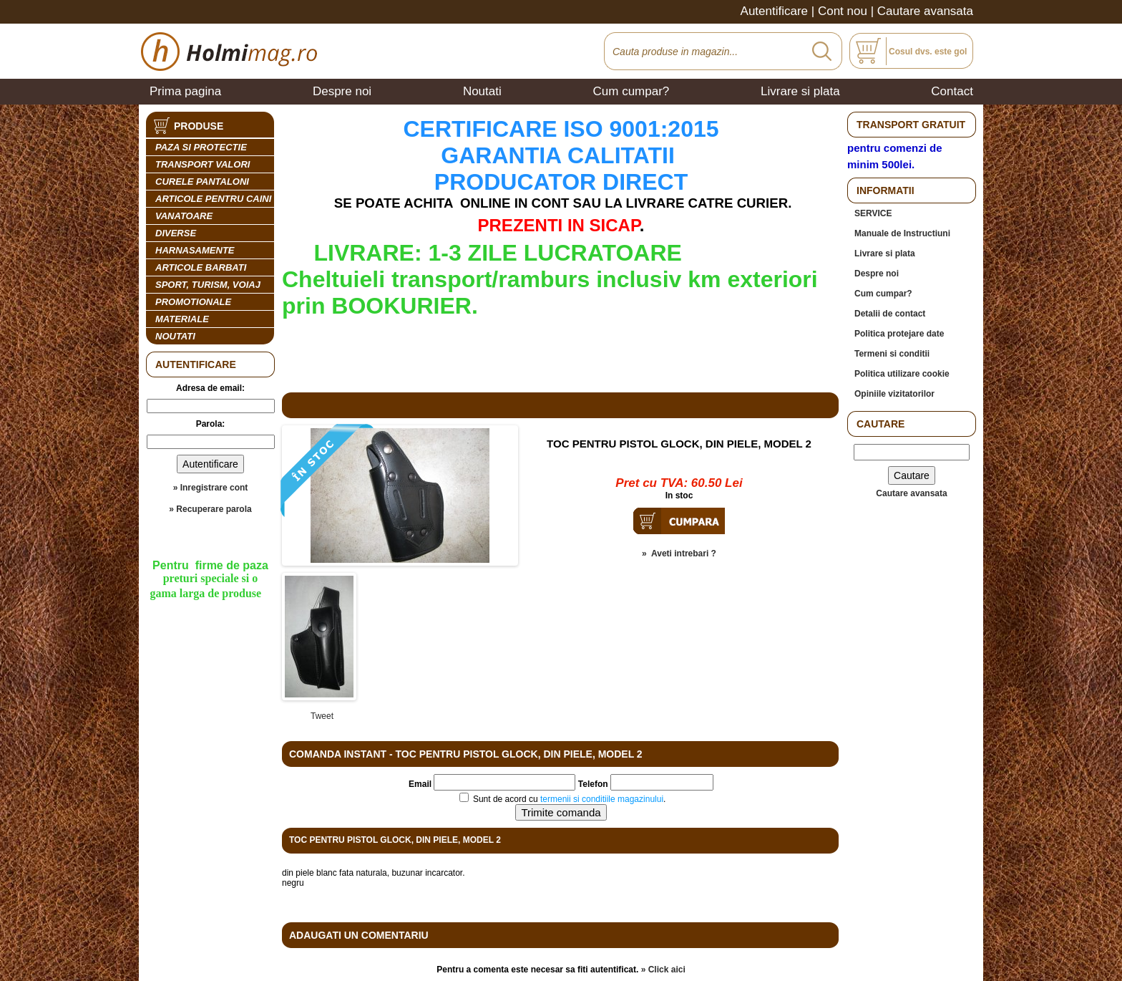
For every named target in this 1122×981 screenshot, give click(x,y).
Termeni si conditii (892, 354)
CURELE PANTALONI (202, 181)
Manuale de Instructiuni (902, 233)
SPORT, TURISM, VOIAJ (207, 284)
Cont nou (842, 11)
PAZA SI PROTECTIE (201, 147)
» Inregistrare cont (210, 488)
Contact (952, 91)
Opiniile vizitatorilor (894, 394)
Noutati (482, 91)
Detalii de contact (889, 314)
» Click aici (663, 970)
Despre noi (342, 91)
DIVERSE (175, 233)
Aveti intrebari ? (683, 554)
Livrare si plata (800, 91)
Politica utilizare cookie (902, 374)
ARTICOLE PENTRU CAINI (213, 198)
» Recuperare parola (210, 509)
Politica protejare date (899, 334)
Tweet (322, 716)
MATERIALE (182, 319)
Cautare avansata (925, 11)
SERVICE (873, 213)
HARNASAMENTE (195, 250)
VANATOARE (184, 216)
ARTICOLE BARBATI (200, 267)
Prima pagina (185, 91)
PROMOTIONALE (193, 301)
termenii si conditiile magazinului (601, 799)
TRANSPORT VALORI (202, 164)
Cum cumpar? (631, 91)
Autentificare (775, 11)
